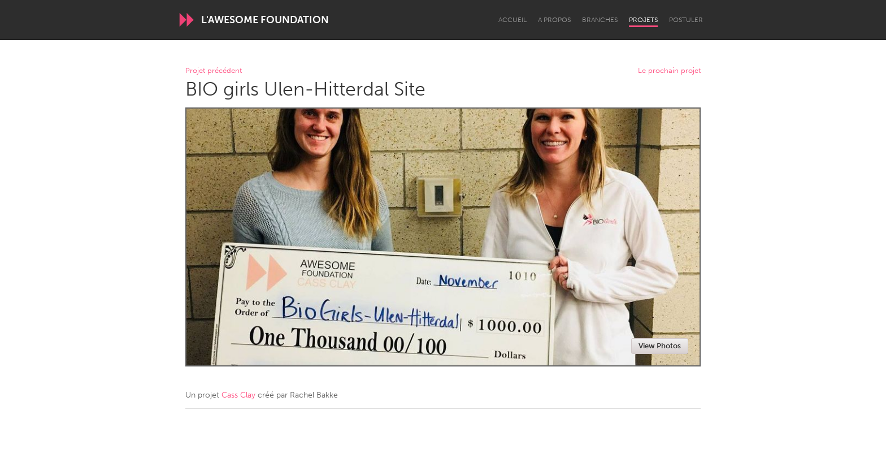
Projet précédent (213, 71)
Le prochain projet (669, 71)
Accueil (512, 20)
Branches (600, 20)
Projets (643, 20)
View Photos (660, 346)
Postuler (686, 20)
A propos (554, 20)
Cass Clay (238, 395)
